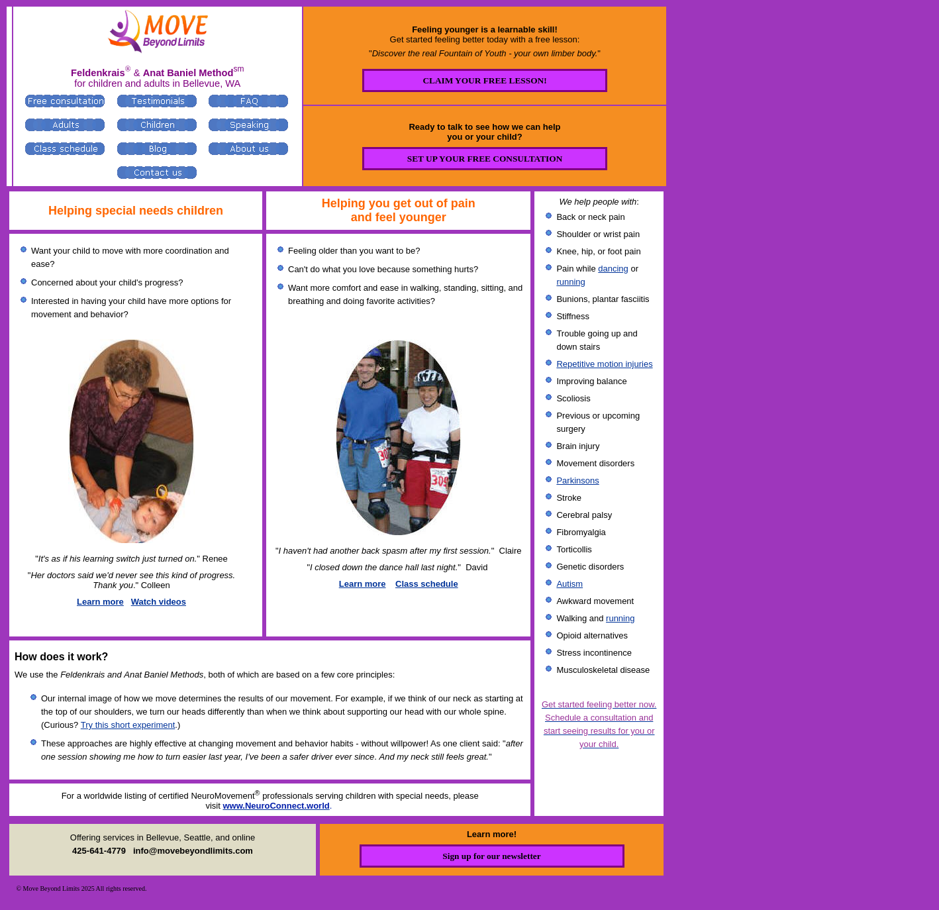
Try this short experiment (128, 725)
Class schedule (426, 584)
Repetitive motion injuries (604, 364)
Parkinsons (577, 480)
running (570, 282)
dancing (613, 269)
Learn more (100, 602)
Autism (569, 584)
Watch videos (158, 602)
